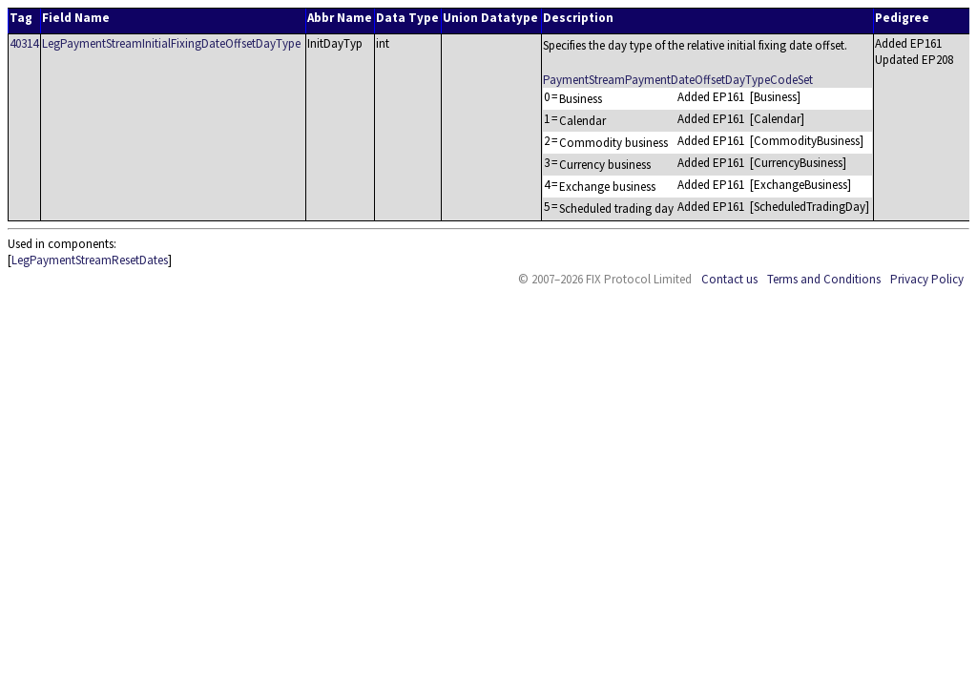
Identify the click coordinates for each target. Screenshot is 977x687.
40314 (24, 43)
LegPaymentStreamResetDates (89, 260)
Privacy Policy (927, 279)
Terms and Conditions (824, 279)
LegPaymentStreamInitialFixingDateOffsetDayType (171, 43)
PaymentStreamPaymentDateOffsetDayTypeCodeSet (678, 80)
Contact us (729, 279)
